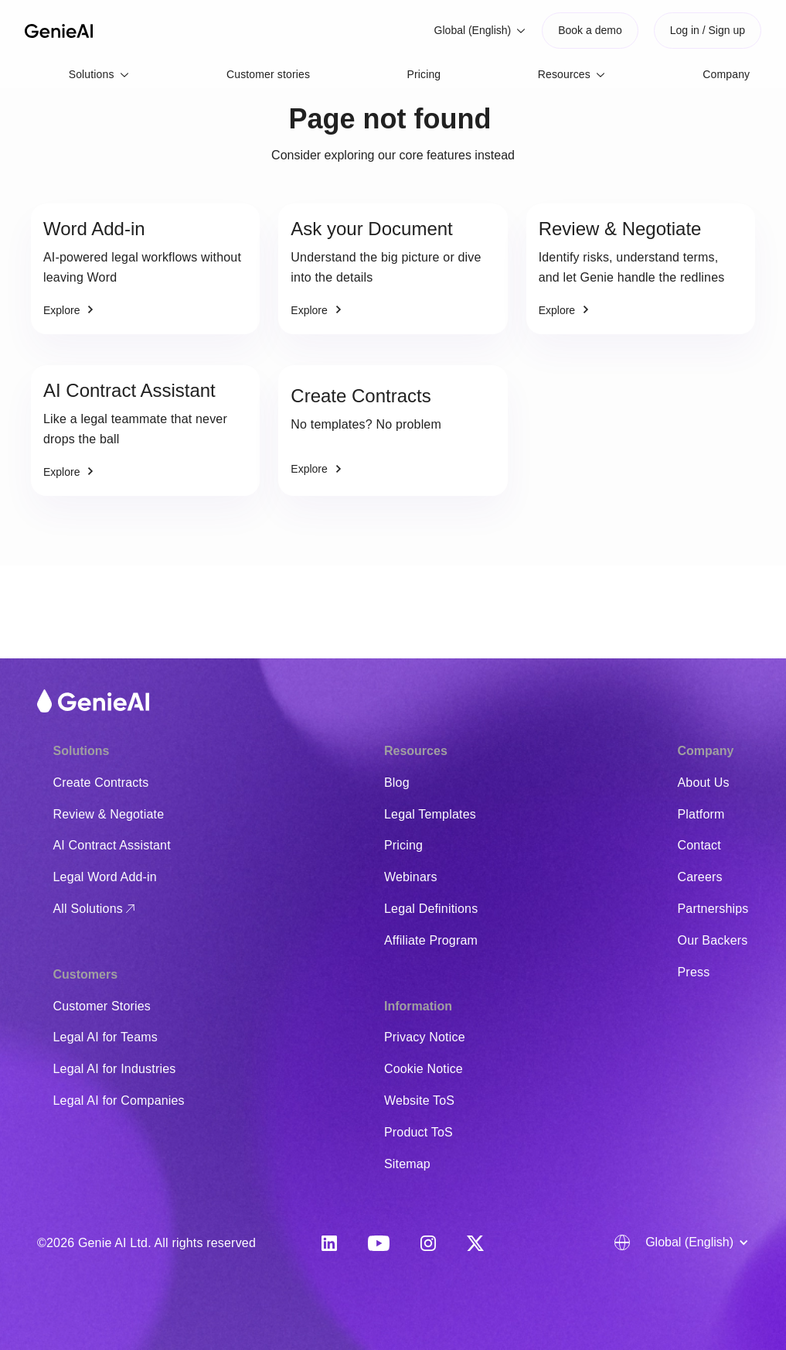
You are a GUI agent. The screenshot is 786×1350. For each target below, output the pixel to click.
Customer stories (268, 74)
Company (726, 74)
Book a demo (590, 30)
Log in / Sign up (707, 30)
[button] (480, 30)
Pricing (424, 74)
